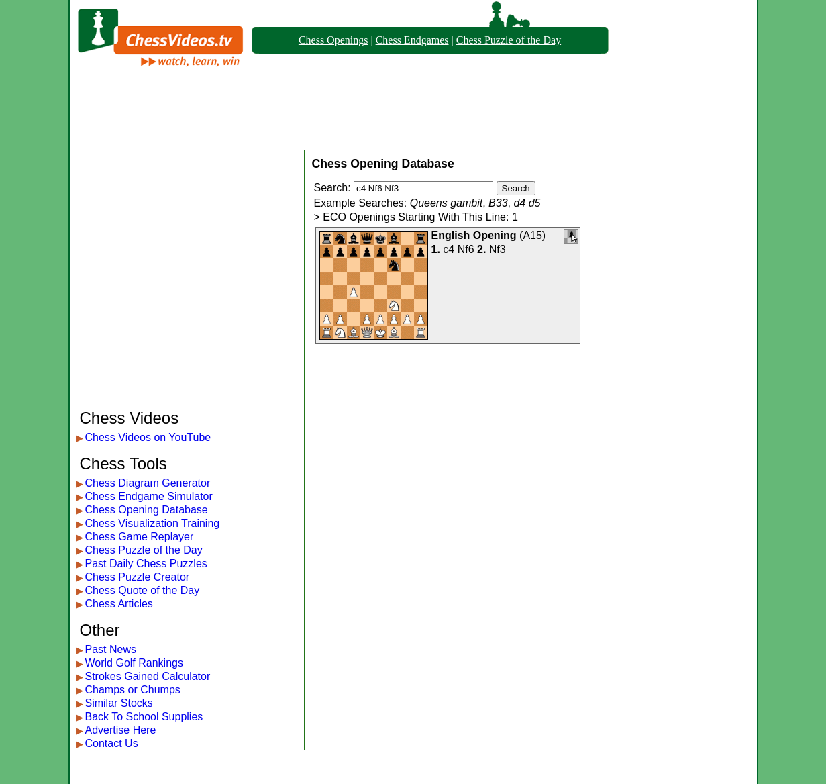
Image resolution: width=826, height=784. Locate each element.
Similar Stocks (119, 703)
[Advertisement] (413, 115)
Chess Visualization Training (152, 523)
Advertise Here (120, 730)
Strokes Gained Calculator (148, 676)
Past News (110, 649)
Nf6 (466, 249)
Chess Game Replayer (139, 536)
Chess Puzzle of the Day (508, 40)
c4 (448, 249)
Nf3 (497, 249)
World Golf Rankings (134, 663)
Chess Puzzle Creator (137, 577)
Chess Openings (333, 40)
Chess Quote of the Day (142, 590)
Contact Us (111, 743)
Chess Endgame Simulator (149, 496)
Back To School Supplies (144, 716)
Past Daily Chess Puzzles (146, 563)
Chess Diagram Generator (148, 483)
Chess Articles (119, 603)
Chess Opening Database (146, 510)
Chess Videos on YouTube (148, 437)
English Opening (474, 235)
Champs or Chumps (132, 689)
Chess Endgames (412, 40)
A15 (532, 235)
